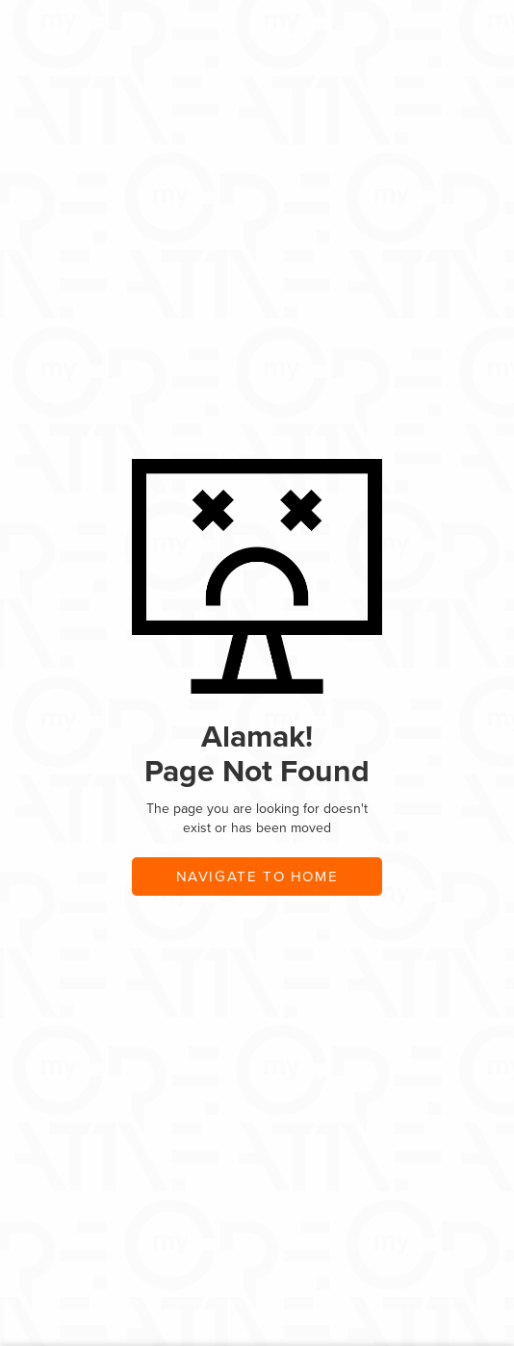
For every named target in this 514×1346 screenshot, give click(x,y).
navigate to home (257, 876)
